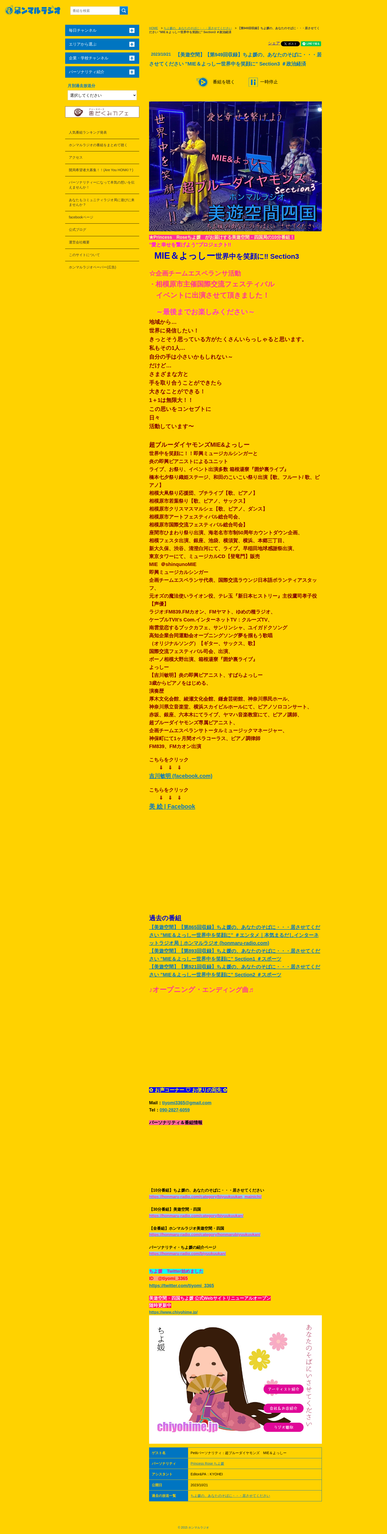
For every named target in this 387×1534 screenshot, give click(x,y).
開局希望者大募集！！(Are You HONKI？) (101, 170)
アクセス (76, 157)
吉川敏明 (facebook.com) (181, 776)
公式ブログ (77, 230)
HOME (153, 28)
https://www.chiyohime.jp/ (173, 1312)
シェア (274, 43)
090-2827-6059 (175, 1110)
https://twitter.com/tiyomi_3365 (181, 1285)
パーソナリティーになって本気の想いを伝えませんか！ (102, 184)
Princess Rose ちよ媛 (207, 1463)
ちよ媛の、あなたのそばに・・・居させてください (198, 28)
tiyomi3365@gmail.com (187, 1102)
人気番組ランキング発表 (88, 132)
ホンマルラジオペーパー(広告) (92, 267)
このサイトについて (84, 255)
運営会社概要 (79, 242)
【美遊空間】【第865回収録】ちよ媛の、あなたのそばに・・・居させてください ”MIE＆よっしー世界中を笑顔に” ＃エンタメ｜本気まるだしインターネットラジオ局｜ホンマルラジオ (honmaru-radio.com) (234, 935)
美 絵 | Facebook (172, 806)
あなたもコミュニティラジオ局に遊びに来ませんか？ (102, 202)
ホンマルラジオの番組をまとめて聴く (98, 145)
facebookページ (81, 217)
